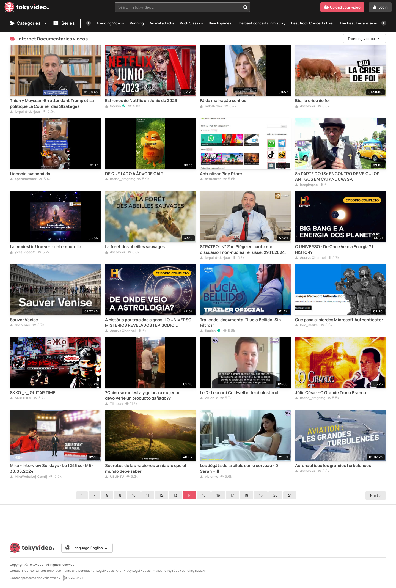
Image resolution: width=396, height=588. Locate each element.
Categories (28, 23)
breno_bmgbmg (120, 179)
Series (64, 23)
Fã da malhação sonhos (223, 100)
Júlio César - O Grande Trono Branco (330, 392)
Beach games (220, 23)
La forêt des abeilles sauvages (135, 246)
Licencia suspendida (30, 174)
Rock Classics (191, 23)
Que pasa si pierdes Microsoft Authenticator (339, 320)
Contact (15, 570)
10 (134, 495)
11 (148, 495)
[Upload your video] (342, 7)
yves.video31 (22, 252)
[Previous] (88, 23)
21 (290, 495)
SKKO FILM (20, 398)
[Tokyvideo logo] (26, 8)
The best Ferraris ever (358, 23)
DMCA (200, 570)
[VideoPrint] (73, 578)
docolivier (305, 106)
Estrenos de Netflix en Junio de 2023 (141, 100)
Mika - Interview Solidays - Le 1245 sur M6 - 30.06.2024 (52, 468)
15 (205, 495)
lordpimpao (306, 185)
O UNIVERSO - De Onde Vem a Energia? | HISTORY (334, 249)
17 (233, 495)
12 (162, 495)
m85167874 (211, 106)
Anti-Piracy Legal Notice (133, 570)
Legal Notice (105, 570)
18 (247, 495)
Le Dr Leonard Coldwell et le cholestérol (239, 392)
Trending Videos (110, 23)
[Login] (380, 7)
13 (176, 495)
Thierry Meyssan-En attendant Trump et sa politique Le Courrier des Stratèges (52, 103)
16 (219, 495)
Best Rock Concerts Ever (312, 23)
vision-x (209, 398)
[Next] (383, 23)
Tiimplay (114, 404)
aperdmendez (23, 179)
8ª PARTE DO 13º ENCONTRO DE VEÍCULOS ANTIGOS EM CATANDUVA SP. (337, 176)
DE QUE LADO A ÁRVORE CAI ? (134, 174)
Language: (86, 547)
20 (276, 495)
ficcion (113, 106)
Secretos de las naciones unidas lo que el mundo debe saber (145, 468)
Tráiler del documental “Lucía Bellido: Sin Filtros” (240, 322)
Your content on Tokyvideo (42, 570)
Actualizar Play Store (221, 174)
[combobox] (182, 7)
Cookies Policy (184, 570)
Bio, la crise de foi (312, 100)
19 (261, 495)
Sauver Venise (24, 320)
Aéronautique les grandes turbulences (333, 465)
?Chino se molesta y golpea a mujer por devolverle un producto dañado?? (143, 395)
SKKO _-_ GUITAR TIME (32, 392)
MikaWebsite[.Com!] (28, 477)
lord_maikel (306, 325)
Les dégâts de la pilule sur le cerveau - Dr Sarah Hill (240, 468)
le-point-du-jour (25, 112)
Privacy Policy (162, 570)
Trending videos (364, 38)
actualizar (210, 179)
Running (137, 23)
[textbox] (178, 7)
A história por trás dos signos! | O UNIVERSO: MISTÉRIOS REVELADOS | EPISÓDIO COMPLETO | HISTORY (149, 322)
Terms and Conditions (78, 570)
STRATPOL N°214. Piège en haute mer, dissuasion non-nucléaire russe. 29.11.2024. (243, 249)
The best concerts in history (261, 23)
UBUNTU (114, 477)
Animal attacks (162, 23)
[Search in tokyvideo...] (245, 7)
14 (190, 495)
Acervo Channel (310, 258)
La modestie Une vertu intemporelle (45, 246)
